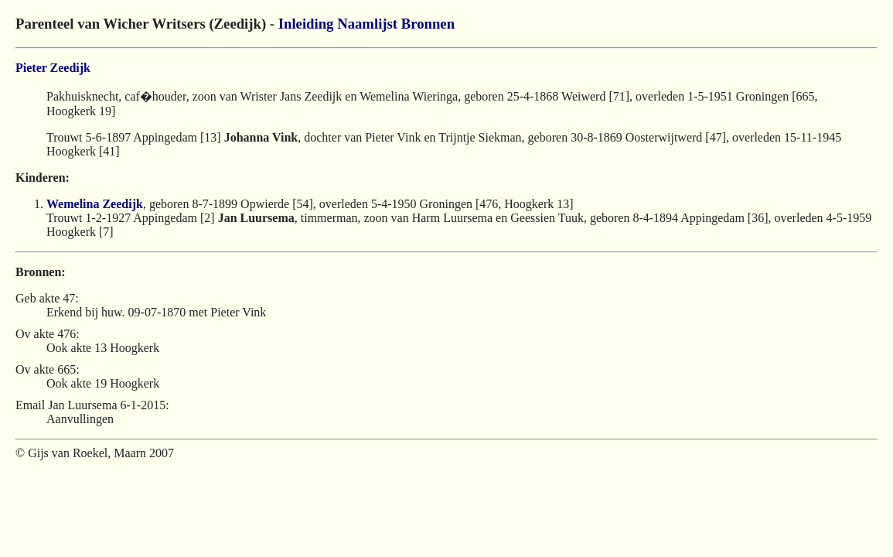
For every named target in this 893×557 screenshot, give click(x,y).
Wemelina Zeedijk (94, 203)
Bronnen (428, 23)
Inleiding (306, 23)
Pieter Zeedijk (52, 67)
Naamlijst (367, 23)
